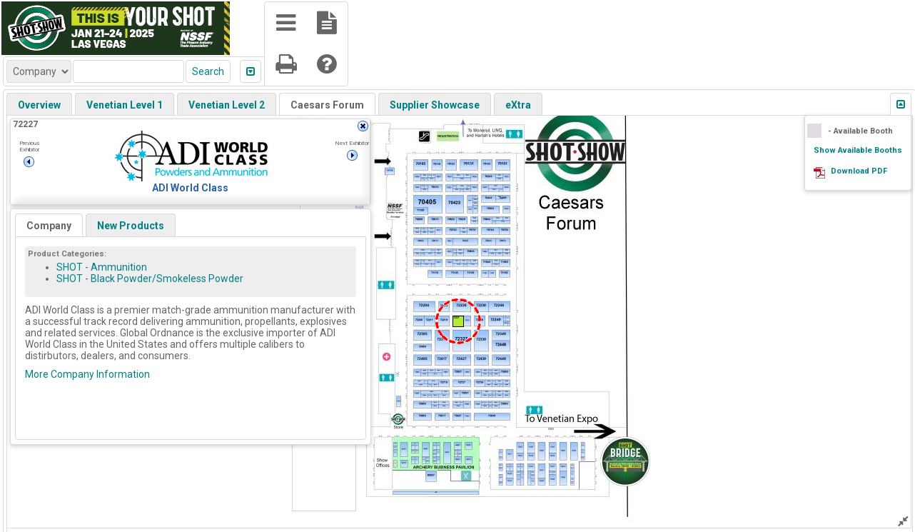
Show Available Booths (858, 150)
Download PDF (859, 171)
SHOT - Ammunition (101, 267)
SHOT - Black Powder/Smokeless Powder (149, 278)
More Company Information (87, 374)
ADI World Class (190, 188)
